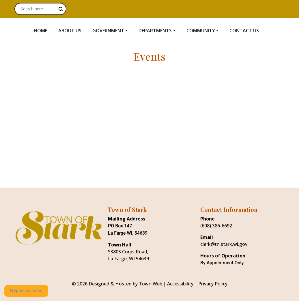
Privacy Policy (212, 284)
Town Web (150, 284)
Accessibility (180, 284)
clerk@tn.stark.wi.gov (223, 244)
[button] (113, 30)
